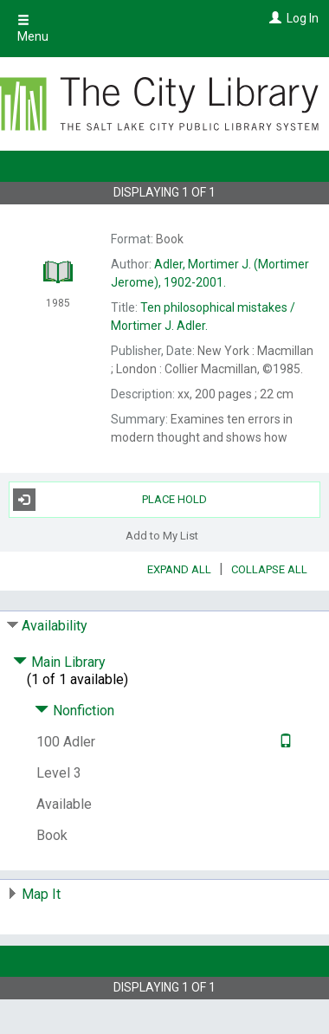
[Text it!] (283, 741)
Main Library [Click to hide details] (59, 662)
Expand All (179, 569)
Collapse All (269, 569)
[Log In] (273, 18)
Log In (303, 18)
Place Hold (110, 499)
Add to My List (162, 535)
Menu (32, 28)
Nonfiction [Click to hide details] (74, 710)
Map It (41, 894)
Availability (54, 625)
